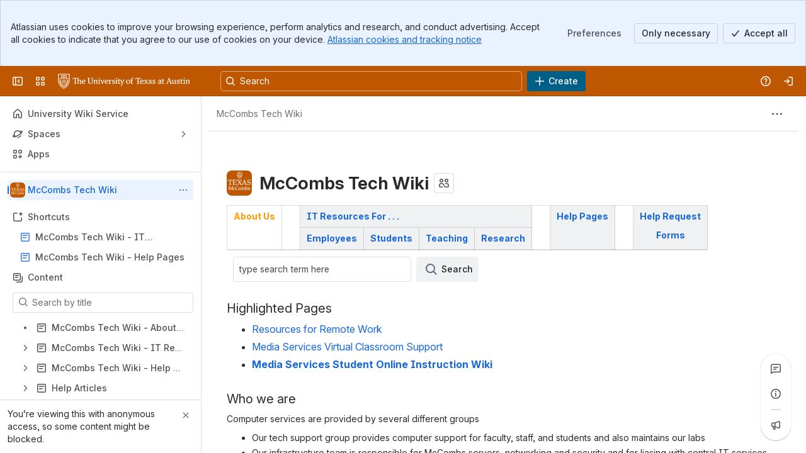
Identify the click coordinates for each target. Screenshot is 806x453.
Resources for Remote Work (317, 329)
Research (503, 238)
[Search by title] (110, 302)
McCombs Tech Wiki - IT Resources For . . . (90, 237)
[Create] (556, 81)
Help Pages (582, 216)
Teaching (447, 238)
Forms (670, 235)
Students (391, 238)
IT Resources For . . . (353, 216)
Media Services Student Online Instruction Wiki (372, 365)
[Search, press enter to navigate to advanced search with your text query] (371, 81)
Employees (332, 238)
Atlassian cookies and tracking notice (404, 39)
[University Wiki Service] (124, 81)
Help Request (670, 216)
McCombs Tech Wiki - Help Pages (109, 257)
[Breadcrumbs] (259, 114)
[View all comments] (776, 369)
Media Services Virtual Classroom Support (347, 347)
